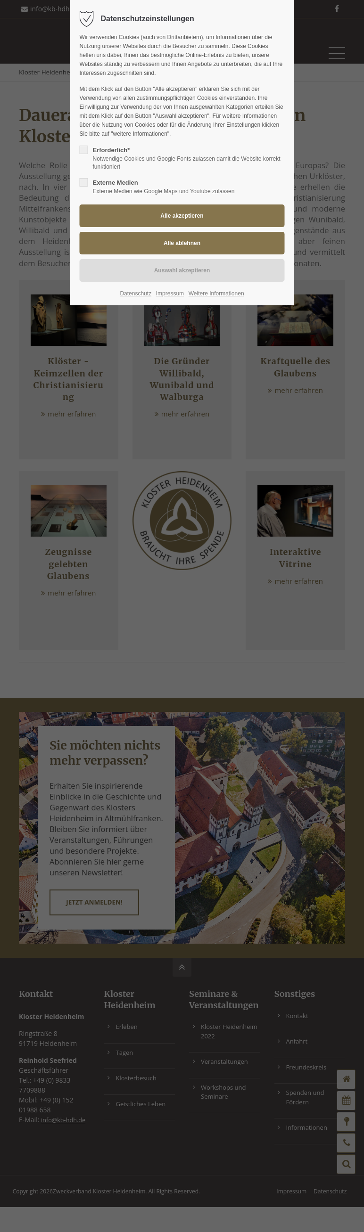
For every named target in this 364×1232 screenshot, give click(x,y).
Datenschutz (135, 293)
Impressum (170, 293)
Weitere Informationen (216, 293)
